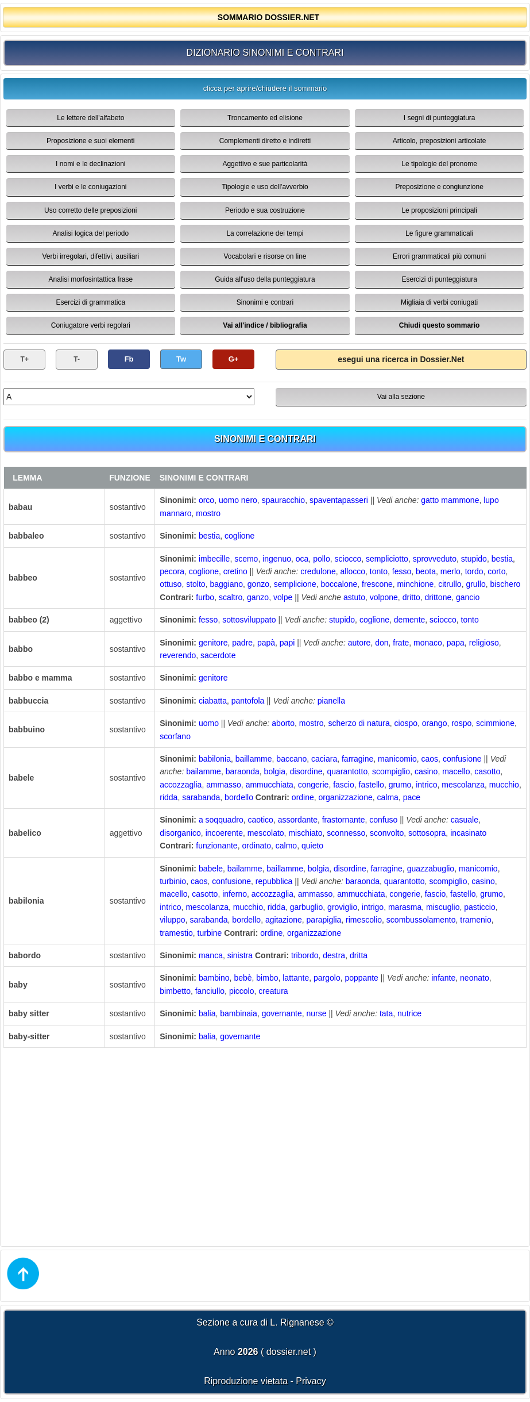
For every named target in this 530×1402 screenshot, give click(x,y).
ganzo (258, 597)
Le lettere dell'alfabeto (90, 118)
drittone (438, 597)
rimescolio (364, 919)
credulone (318, 571)
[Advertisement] (265, 1145)
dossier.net (288, 1352)
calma (388, 797)
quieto (312, 845)
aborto (283, 723)
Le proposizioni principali (439, 210)
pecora (172, 571)
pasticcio (479, 907)
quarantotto (347, 771)
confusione (462, 758)
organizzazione (346, 797)
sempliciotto (387, 558)
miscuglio (442, 907)
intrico (426, 784)
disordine (306, 771)
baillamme (253, 758)
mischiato (305, 833)
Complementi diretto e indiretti (265, 141)
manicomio (397, 758)
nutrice (409, 1013)
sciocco (348, 558)
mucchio (504, 784)
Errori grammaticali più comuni (439, 256)
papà (266, 642)
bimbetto (175, 991)
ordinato (256, 845)
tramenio (475, 919)
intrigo (373, 907)
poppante (361, 977)
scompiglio (391, 771)
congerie (313, 784)
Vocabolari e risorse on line (264, 256)
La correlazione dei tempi (264, 233)
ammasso (223, 784)
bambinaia (238, 1013)
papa (456, 642)
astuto (354, 597)
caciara (324, 758)
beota (426, 571)
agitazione (283, 919)
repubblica (274, 881)
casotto (487, 771)
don (381, 642)
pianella (331, 700)
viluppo (172, 919)
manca (211, 955)
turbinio (173, 881)
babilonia (215, 758)
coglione (239, 535)
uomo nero (238, 500)
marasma (404, 907)
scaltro (230, 597)
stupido (474, 558)
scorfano (175, 736)
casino (426, 771)
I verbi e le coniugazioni (90, 187)
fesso (401, 571)
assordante (298, 819)
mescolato (265, 833)
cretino (235, 571)
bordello (239, 797)
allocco (352, 571)
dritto (411, 597)
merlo (450, 571)
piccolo (241, 991)
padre (242, 642)
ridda (168, 797)
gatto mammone (450, 500)
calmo (286, 845)
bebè (243, 977)
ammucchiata (269, 784)
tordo (474, 571)
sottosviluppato (249, 619)
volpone (384, 597)
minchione (415, 584)
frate (401, 642)
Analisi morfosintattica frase (90, 279)
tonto (379, 571)
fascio (343, 784)
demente (409, 619)
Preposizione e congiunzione (439, 187)
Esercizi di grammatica (90, 302)
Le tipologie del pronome (439, 164)
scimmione (495, 723)
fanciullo (210, 991)
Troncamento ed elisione (265, 118)
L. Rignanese (297, 1322)
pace (411, 797)
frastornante (343, 819)
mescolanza (463, 784)
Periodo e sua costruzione (265, 210)
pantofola (248, 700)
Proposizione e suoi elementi (90, 141)
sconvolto (387, 833)
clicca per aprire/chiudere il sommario (265, 88)
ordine (303, 797)
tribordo (304, 955)
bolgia (274, 771)
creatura (273, 991)
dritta (358, 955)
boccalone (338, 584)
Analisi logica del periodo (90, 233)
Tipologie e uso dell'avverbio (265, 187)
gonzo (258, 584)
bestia (209, 535)
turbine (210, 933)
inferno (234, 893)
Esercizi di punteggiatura (439, 279)
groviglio (342, 907)
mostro (208, 513)
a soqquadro (221, 819)
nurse (317, 1013)
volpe (282, 597)
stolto (195, 584)
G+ (234, 359)
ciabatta (213, 700)
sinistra (240, 955)
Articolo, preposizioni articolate (439, 141)
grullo (475, 584)
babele (211, 868)
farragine (357, 758)
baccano (291, 758)
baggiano (226, 584)
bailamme (203, 771)
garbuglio (306, 907)
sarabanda (201, 797)
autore (359, 642)
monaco (427, 642)
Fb (129, 359)
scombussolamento (421, 919)
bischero (505, 584)
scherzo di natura (358, 723)
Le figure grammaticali (439, 233)
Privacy (311, 1381)
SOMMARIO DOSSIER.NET (268, 17)
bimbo (267, 977)
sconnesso (346, 833)
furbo (205, 597)
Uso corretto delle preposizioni (90, 210)
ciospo (405, 723)
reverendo (178, 655)
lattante (296, 977)
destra (334, 955)
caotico (260, 819)
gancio (467, 597)
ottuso (170, 584)
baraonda (243, 771)
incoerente (224, 833)
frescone (377, 584)
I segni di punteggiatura (439, 118)
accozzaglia (181, 784)
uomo (209, 723)
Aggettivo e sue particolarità (264, 164)
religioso (484, 642)
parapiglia (324, 919)
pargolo (327, 977)
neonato (474, 977)
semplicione (295, 584)
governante (282, 1013)
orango (434, 723)
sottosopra (427, 833)
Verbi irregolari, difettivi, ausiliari (90, 256)
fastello (371, 784)
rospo (461, 723)
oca (302, 558)
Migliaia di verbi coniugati (439, 302)
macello (456, 771)
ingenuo (276, 558)
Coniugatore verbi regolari (90, 325)
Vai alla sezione (401, 397)
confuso (383, 819)
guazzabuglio (431, 868)
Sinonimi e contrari (265, 302)
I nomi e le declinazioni (90, 164)
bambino (214, 977)
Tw (181, 359)
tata (386, 1013)
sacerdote (217, 655)
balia (207, 1013)
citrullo (449, 584)
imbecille (214, 558)
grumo (400, 784)
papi (287, 642)
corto (496, 571)
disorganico (180, 833)
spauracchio (283, 500)
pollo (321, 558)
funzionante (216, 845)
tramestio (176, 933)
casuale (464, 819)
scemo (246, 558)
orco (206, 500)
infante (443, 977)
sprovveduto (435, 558)
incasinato (468, 833)
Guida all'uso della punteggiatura (265, 279)
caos (430, 758)
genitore (213, 642)
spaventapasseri (339, 500)
